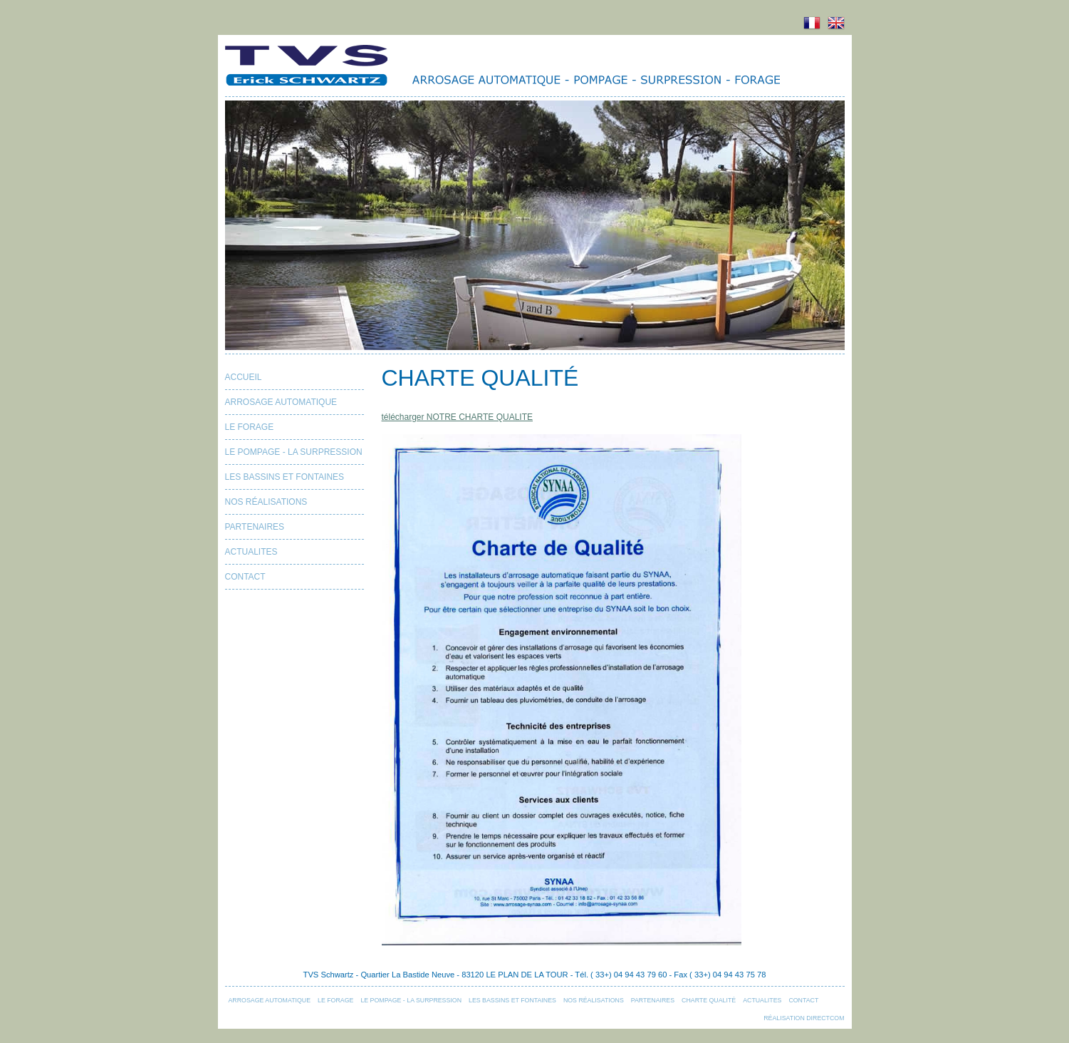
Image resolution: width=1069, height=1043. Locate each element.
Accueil (243, 377)
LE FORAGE (249, 427)
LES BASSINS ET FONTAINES (285, 477)
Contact (245, 577)
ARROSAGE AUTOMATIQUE (281, 402)
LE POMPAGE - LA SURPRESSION (294, 452)
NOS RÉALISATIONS (266, 502)
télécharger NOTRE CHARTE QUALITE (457, 417)
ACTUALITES (251, 552)
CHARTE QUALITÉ (709, 1000)
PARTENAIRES (255, 527)
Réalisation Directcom (803, 1018)
